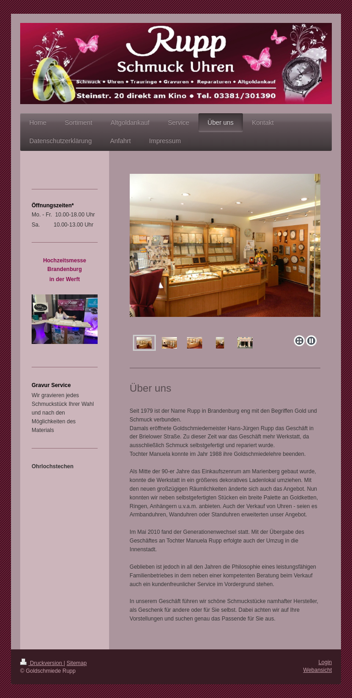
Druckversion (42, 663)
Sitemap (76, 663)
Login (325, 662)
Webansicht (317, 670)
